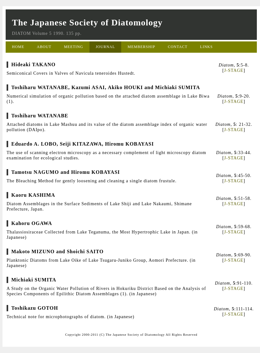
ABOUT (44, 47)
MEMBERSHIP (141, 47)
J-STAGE (233, 70)
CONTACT (177, 47)
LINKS (206, 47)
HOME (18, 47)
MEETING (73, 47)
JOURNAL (105, 47)
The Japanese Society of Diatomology (87, 22)
